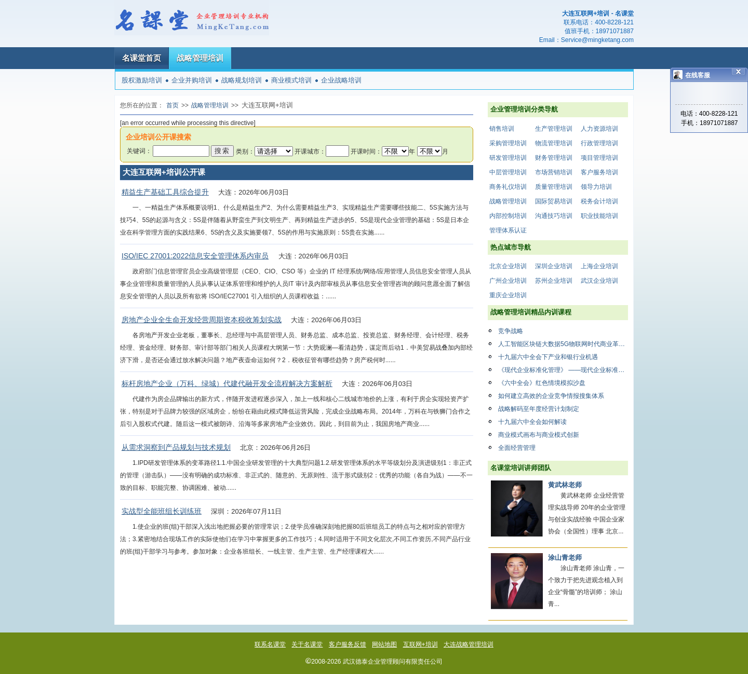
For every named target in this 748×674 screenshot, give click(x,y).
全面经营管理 (517, 447)
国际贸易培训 (553, 201)
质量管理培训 (553, 186)
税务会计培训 (599, 201)
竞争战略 (510, 331)
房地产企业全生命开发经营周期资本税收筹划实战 (202, 319)
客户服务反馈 (347, 644)
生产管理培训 (553, 128)
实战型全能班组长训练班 (162, 511)
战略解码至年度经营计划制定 (538, 408)
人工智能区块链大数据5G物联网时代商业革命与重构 (563, 344)
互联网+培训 (420, 644)
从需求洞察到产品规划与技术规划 (176, 447)
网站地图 (384, 644)
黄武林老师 (565, 485)
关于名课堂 (307, 644)
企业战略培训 (341, 80)
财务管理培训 (553, 157)
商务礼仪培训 (508, 186)
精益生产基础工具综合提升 (165, 192)
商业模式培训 (291, 80)
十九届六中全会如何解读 (532, 421)
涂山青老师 (565, 557)
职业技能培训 (599, 215)
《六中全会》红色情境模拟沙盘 (541, 383)
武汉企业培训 (599, 280)
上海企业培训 (599, 266)
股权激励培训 (142, 80)
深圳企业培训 (553, 266)
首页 (172, 105)
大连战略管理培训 (468, 644)
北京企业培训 (508, 266)
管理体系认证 (508, 230)
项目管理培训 (599, 157)
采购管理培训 (508, 143)
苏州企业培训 (553, 280)
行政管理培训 (599, 143)
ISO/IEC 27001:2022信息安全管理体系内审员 (195, 256)
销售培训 (501, 128)
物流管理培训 (553, 143)
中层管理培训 (508, 172)
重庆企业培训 (508, 295)
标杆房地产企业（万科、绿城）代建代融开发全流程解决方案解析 (227, 383)
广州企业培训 (508, 280)
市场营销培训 (553, 172)
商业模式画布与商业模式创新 (538, 434)
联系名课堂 (270, 644)
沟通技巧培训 (553, 215)
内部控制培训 (508, 215)
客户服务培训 (599, 172)
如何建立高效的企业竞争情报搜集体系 (551, 396)
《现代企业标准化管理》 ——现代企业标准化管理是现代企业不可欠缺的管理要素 (563, 370)
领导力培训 (596, 186)
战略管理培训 (200, 57)
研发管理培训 (508, 157)
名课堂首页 (141, 57)
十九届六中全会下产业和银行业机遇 (548, 357)
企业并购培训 (191, 80)
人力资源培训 (599, 128)
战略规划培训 (241, 80)
